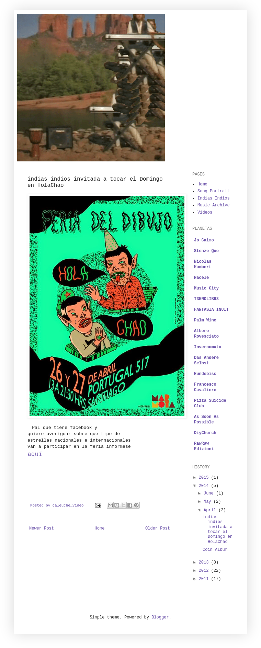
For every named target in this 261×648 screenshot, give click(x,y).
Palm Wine (205, 320)
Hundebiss (205, 374)
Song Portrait (213, 191)
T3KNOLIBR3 (206, 299)
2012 (205, 570)
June (210, 493)
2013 (205, 562)
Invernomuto (207, 347)
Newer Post (41, 528)
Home (100, 528)
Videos (204, 212)
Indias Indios (213, 198)
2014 (205, 486)
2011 (205, 579)
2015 (205, 477)
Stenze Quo (206, 251)
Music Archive (213, 205)
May (209, 501)
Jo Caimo (204, 240)
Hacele (201, 277)
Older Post (157, 528)
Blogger (160, 617)
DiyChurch (205, 433)
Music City (206, 288)
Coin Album (215, 549)
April (211, 510)
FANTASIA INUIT (211, 309)
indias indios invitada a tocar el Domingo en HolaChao (217, 529)
